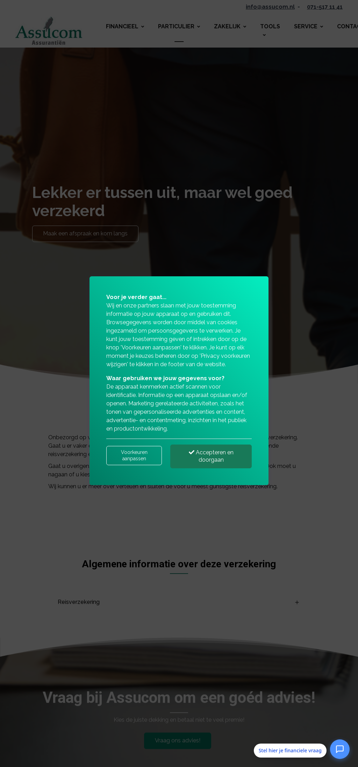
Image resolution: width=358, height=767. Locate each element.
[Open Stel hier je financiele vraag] (340, 749)
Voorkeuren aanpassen (134, 455)
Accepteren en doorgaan (211, 456)
